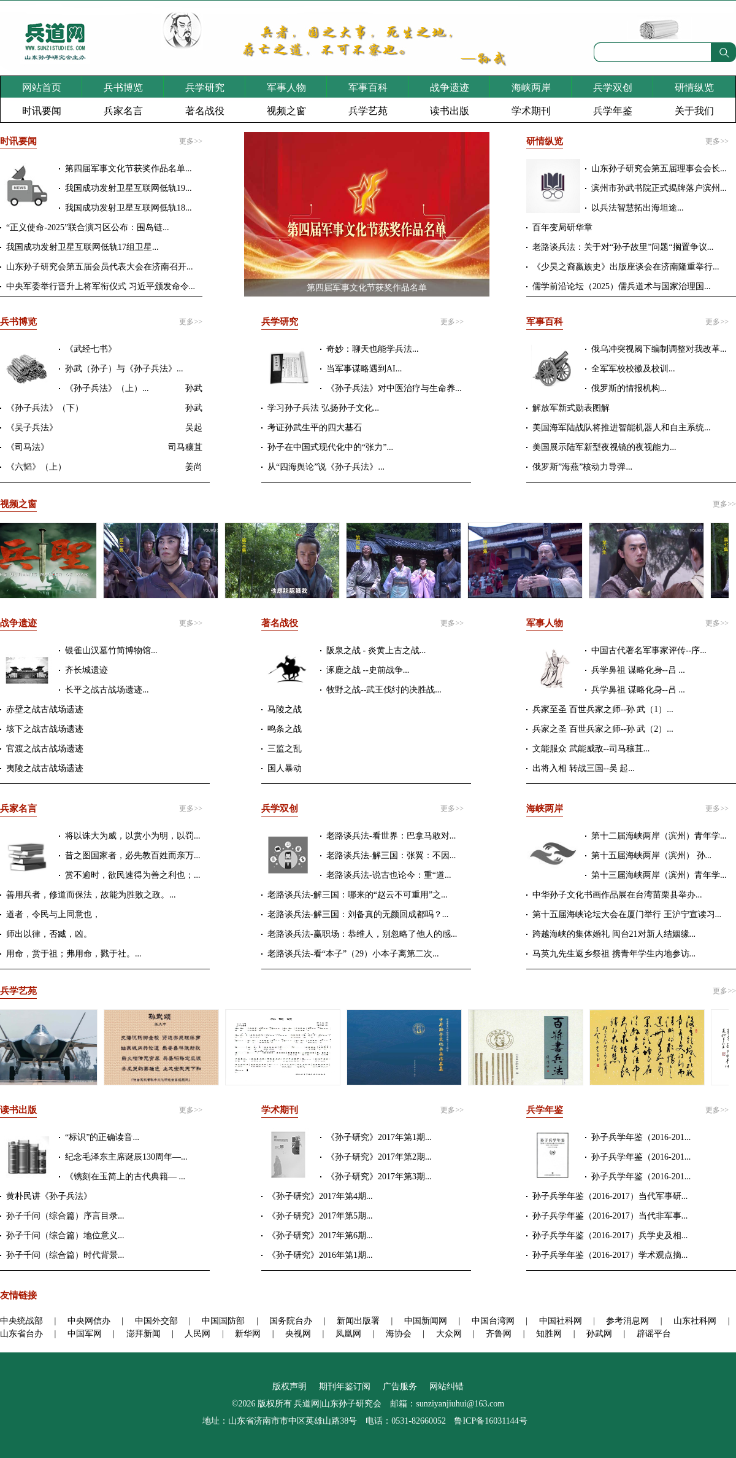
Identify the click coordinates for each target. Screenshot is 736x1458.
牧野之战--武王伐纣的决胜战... (384, 689)
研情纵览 (694, 87)
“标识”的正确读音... (102, 1137)
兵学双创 (612, 87)
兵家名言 (123, 111)
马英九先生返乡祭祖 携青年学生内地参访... (614, 953)
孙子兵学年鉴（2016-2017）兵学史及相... (610, 1235)
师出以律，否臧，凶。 (49, 934)
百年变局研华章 (562, 227)
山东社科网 (694, 1320)
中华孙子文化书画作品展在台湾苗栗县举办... (617, 894)
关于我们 (694, 111)
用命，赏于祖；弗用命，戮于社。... (74, 953)
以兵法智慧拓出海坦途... (637, 207)
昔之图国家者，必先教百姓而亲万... (133, 855)
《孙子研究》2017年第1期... (379, 1137)
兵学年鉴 (612, 111)
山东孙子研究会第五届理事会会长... (659, 168)
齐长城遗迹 (86, 670)
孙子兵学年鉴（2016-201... (641, 1137)
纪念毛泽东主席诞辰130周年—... (126, 1156)
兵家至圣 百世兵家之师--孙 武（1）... (602, 709)
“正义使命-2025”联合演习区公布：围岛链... (87, 227)
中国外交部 (156, 1320)
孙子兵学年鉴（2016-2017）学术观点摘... (610, 1255)
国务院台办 (290, 1320)
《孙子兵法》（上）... (107, 388)
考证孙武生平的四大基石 (314, 427)
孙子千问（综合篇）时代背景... (65, 1255)
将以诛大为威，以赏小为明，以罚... (133, 835)
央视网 (298, 1333)
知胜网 (549, 1333)
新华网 (248, 1333)
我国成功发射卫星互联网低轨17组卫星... (82, 247)
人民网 (197, 1333)
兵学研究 (204, 87)
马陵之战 (284, 709)
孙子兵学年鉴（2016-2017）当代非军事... (610, 1215)
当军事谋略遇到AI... (364, 368)
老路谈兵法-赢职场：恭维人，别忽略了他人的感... (362, 934)
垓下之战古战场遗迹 (44, 729)
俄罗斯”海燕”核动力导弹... (582, 466)
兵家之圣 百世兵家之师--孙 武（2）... (602, 729)
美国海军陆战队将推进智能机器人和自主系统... (621, 427)
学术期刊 (531, 111)
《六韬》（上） (36, 466)
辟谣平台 (654, 1333)
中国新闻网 (425, 1320)
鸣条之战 (284, 729)
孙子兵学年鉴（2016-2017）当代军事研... (610, 1196)
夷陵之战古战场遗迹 (44, 768)
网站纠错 (446, 1386)
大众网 (449, 1333)
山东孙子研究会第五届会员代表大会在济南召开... (99, 266)
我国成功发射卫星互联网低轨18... (128, 207)
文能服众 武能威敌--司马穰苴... (591, 748)
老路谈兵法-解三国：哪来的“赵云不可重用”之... (357, 894)
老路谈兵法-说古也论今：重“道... (388, 875)
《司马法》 (27, 447)
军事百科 (368, 87)
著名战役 (204, 111)
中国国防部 (223, 1320)
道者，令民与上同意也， (53, 914)
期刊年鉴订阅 (344, 1386)
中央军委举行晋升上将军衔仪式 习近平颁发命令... (100, 286)
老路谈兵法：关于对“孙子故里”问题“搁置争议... (622, 247)
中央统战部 (21, 1320)
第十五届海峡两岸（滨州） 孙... (651, 855)
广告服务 (400, 1386)
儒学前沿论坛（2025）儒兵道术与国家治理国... (621, 286)
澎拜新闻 (143, 1333)
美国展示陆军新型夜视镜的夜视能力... (604, 447)
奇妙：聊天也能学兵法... (372, 349)
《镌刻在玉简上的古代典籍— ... (125, 1176)
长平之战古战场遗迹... (107, 689)
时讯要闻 (41, 111)
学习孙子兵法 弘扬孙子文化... (323, 408)
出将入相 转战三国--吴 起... (583, 768)
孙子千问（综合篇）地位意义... (65, 1235)
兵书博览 (123, 87)
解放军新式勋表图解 (571, 408)
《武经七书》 (91, 349)
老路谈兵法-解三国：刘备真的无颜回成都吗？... (357, 914)
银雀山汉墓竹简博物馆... (111, 650)
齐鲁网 (499, 1333)
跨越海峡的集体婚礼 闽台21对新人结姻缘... (614, 934)
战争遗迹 (449, 87)
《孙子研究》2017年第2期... (379, 1156)
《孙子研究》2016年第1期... (320, 1255)
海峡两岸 (531, 87)
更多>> (190, 141)
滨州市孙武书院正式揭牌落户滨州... (659, 188)
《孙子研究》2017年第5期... (320, 1215)
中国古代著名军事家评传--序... (649, 650)
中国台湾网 (493, 1320)
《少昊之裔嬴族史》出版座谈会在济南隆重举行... (625, 266)
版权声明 (289, 1386)
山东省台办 (21, 1333)
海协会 (399, 1333)
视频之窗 (286, 111)
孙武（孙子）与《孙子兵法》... (124, 368)
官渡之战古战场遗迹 (44, 748)
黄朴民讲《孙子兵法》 (49, 1196)
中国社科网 (560, 1320)
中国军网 (84, 1333)
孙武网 (599, 1333)
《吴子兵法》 (32, 427)
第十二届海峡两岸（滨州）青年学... (659, 835)
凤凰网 (348, 1333)
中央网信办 (88, 1320)
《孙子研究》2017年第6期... (320, 1235)
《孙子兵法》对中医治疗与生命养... (394, 388)
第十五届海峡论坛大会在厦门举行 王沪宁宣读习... (626, 914)
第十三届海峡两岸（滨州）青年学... (659, 875)
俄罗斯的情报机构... (629, 388)
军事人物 (286, 87)
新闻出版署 (358, 1320)
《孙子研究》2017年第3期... (379, 1176)
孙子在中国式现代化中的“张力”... (330, 447)
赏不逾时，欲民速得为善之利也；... (133, 875)
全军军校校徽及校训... (633, 368)
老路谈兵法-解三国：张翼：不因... (391, 855)
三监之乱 (284, 748)
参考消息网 (627, 1320)
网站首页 (41, 87)
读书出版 (449, 111)
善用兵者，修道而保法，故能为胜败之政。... (91, 894)
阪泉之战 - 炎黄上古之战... (376, 650)
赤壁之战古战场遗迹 (44, 709)
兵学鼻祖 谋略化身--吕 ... (638, 670)
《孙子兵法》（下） (44, 408)
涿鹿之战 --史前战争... (367, 670)
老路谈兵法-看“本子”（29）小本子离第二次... (353, 953)
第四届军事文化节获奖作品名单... (128, 168)
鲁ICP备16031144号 (490, 1420)
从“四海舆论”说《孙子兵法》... (326, 466)
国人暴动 (284, 768)
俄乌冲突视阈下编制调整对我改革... (659, 349)
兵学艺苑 (368, 111)
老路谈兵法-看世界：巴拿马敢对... (391, 835)
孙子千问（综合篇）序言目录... (65, 1215)
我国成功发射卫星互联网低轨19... (128, 188)
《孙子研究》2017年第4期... (320, 1196)
